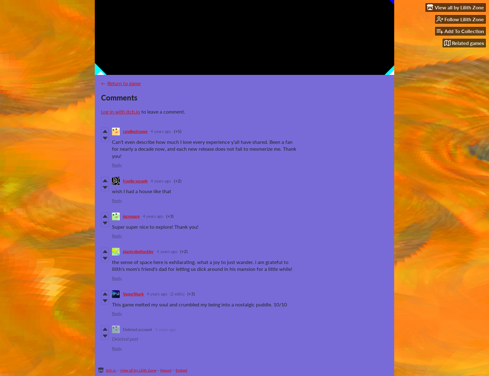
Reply (117, 165)
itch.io (111, 370)
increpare (131, 216)
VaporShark (133, 293)
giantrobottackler (138, 251)
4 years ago (161, 131)
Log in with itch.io (120, 112)
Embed (181, 370)
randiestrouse (135, 131)
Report (166, 370)
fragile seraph (135, 180)
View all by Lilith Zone (138, 370)
